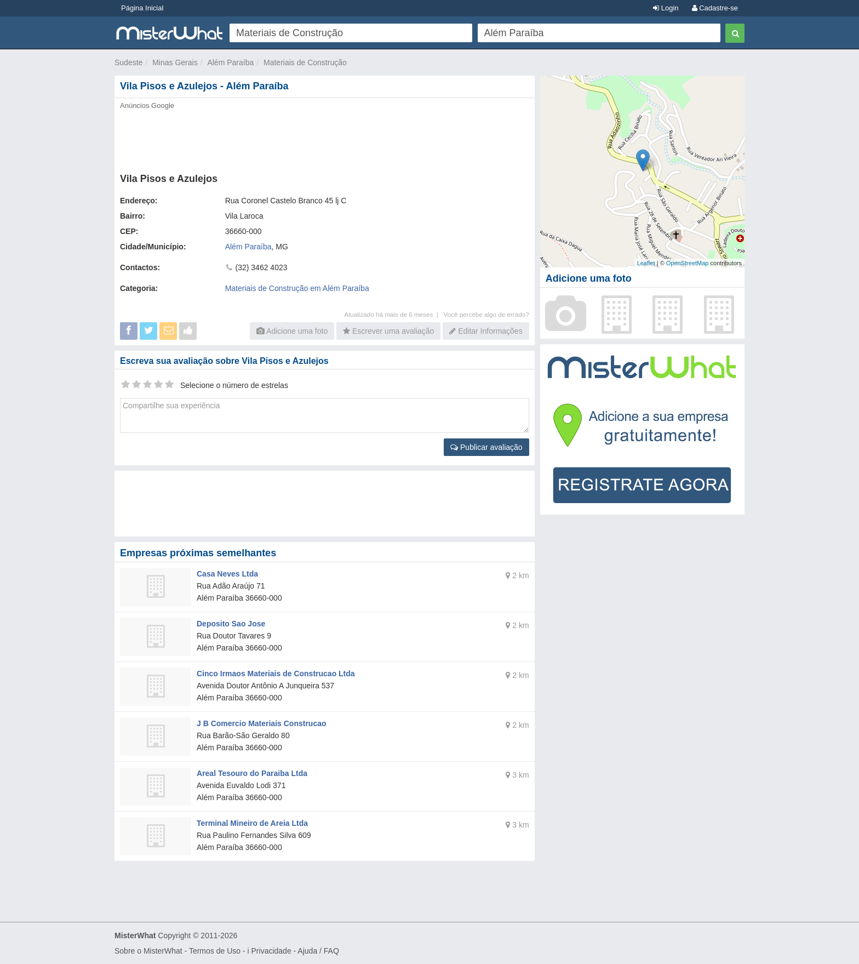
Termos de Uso (214, 950)
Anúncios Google (147, 105)
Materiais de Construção (305, 62)
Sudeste (128, 62)
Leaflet (646, 263)
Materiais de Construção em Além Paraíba (297, 288)
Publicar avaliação (486, 447)
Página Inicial (142, 8)
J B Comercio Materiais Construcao (262, 723)
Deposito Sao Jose (231, 623)
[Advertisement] (323, 138)
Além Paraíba (230, 62)
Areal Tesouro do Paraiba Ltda (252, 773)
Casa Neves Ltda (227, 573)
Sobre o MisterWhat (148, 950)
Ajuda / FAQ (318, 950)
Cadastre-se (715, 8)
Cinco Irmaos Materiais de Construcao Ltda (276, 673)
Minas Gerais (174, 62)
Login (665, 8)
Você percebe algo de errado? (486, 314)
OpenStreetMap (687, 263)
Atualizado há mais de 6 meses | (393, 314)
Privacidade (271, 950)
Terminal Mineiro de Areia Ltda (252, 823)
